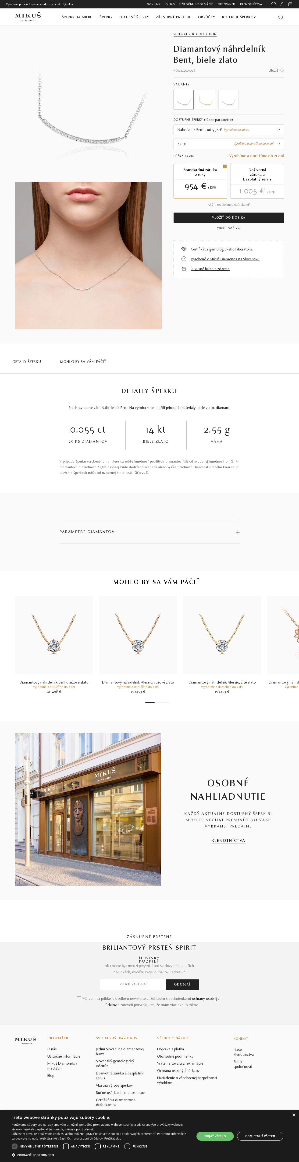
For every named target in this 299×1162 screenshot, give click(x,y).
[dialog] (149, 1136)
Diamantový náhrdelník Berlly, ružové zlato (54, 682)
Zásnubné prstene (173, 17)
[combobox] (229, 130)
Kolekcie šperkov (239, 17)
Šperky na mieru (77, 17)
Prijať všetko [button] (215, 1136)
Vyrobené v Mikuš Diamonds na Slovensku (225, 259)
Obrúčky (206, 17)
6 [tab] (165, 702)
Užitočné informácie (196, 4)
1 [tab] (150, 702)
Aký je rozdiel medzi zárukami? (229, 205)
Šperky (106, 17)
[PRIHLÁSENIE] (282, 4)
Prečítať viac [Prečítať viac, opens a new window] (112, 1138)
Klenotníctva (251, 4)
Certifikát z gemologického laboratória (222, 249)
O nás (170, 4)
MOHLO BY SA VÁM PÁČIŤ (83, 362)
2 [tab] (156, 702)
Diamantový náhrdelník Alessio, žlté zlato (222, 682)
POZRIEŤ (149, 962)
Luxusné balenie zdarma (210, 269)
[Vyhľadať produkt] (281, 17)
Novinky (154, 4)
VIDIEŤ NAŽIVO (229, 228)
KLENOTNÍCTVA (229, 841)
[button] (100, 1155)
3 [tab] (158, 702)
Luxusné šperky (134, 17)
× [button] (293, 1115)
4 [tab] (160, 702)
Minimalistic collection (195, 34)
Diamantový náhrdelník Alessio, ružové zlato (138, 682)
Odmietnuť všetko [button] (260, 1136)
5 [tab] (163, 702)
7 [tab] (167, 702)
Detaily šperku (27, 362)
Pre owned (226, 4)
